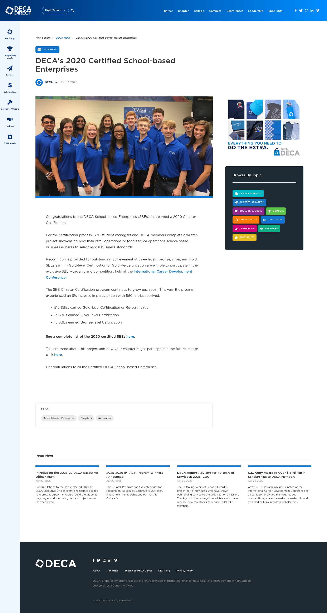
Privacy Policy (184, 571)
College (199, 11)
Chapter (183, 11)
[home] (18, 10)
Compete (215, 11)
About (96, 571)
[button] (55, 10)
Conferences (234, 11)
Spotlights (275, 11)
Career (168, 11)
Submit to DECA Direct (138, 571)
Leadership (255, 11)
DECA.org (164, 571)
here (58, 354)
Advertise (112, 571)
